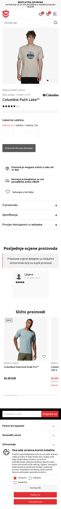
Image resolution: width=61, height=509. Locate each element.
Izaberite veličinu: (13, 120)
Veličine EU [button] (8, 125)
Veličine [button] (20, 125)
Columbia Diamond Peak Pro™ (21, 366)
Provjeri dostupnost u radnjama (29, 224)
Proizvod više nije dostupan (19, 148)
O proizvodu (29, 205)
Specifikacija (29, 215)
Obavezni (22, 478)
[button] (30, 23)
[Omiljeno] (41, 14)
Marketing (22, 482)
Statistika (37, 478)
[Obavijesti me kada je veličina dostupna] (5, 133)
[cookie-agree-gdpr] (35, 494)
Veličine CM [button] (32, 125)
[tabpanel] (30, 56)
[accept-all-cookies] (35, 502)
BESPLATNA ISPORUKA (30, 2)
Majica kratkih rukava (13, 89)
